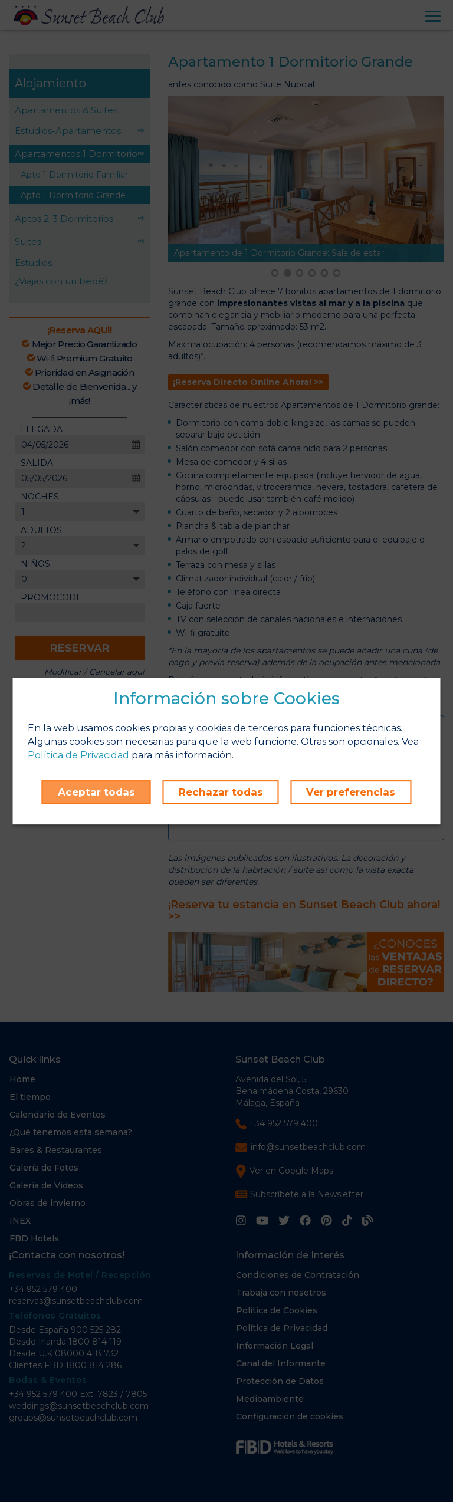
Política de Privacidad (78, 755)
